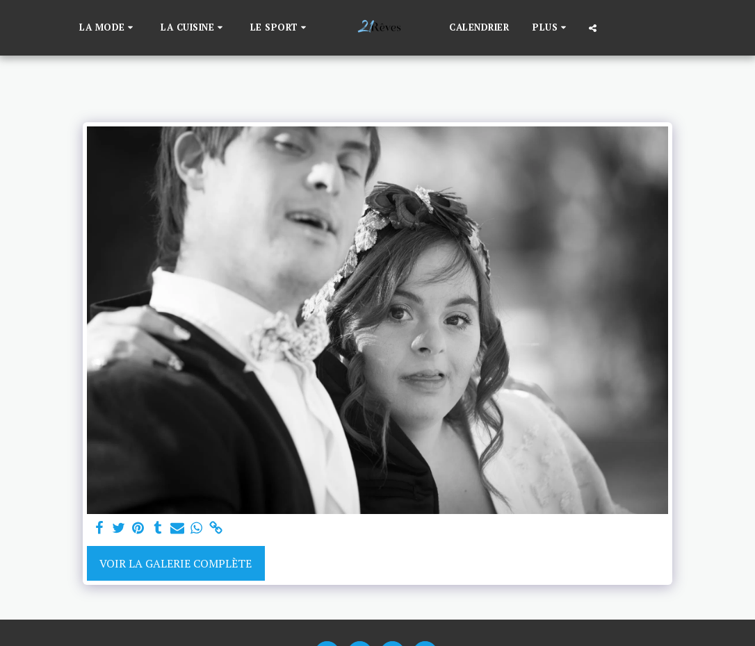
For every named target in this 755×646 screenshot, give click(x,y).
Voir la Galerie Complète (175, 563)
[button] (108, 28)
